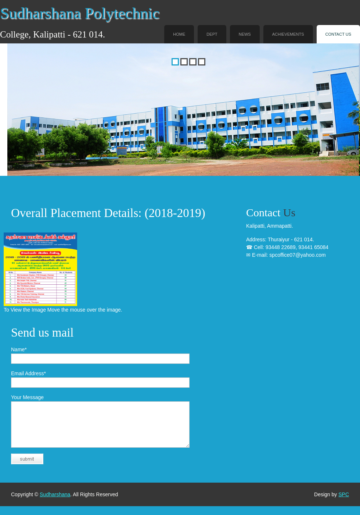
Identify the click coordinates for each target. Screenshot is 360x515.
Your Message (27, 397)
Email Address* (28, 373)
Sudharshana (55, 503)
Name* (19, 349)
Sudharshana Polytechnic (79, 13)
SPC (343, 503)
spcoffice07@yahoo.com (297, 255)
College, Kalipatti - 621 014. (52, 34)
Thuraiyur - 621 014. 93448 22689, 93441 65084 (287, 247)
